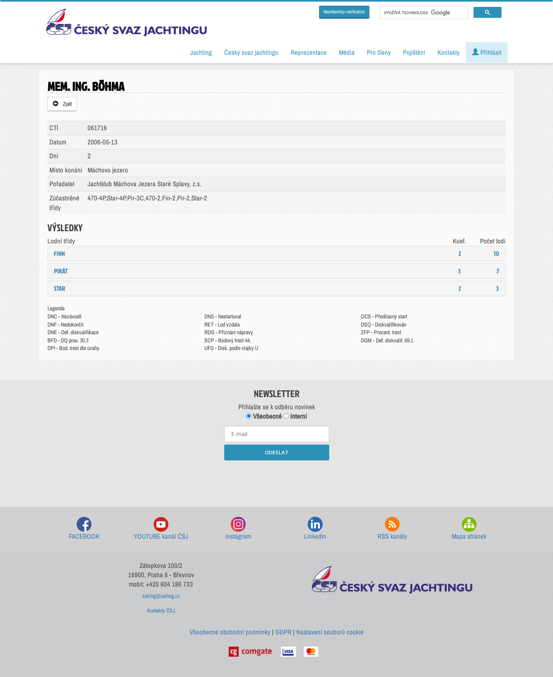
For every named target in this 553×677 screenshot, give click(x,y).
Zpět (62, 103)
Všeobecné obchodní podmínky (230, 632)
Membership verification (344, 12)
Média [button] (347, 52)
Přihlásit (487, 52)
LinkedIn (315, 529)
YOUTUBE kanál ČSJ (161, 529)
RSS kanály (392, 529)
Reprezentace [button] (309, 52)
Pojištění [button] (414, 52)
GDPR (283, 632)
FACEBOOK (84, 529)
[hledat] (423, 12)
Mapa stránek (469, 529)
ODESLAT (277, 452)
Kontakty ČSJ (161, 610)
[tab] (276, 253)
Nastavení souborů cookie (330, 632)
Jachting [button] (201, 52)
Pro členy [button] (379, 52)
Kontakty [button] (448, 52)
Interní (295, 416)
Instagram (238, 529)
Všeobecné (264, 416)
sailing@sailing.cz (161, 596)
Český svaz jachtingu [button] (251, 52)
